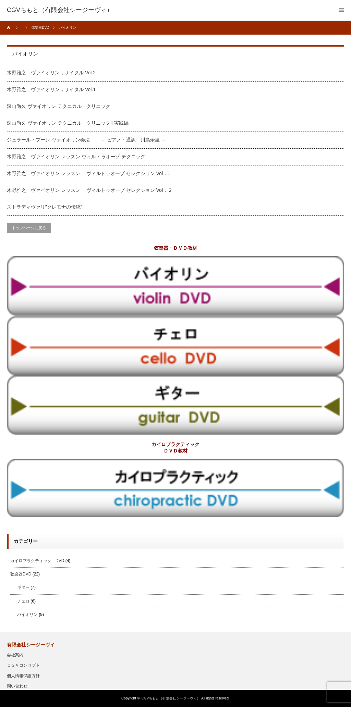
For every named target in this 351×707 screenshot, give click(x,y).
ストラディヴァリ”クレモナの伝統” (44, 207)
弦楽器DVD (20, 574)
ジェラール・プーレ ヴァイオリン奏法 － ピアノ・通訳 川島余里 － (86, 139)
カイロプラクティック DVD (37, 560)
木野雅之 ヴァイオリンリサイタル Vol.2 (51, 72)
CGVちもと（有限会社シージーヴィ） (171, 698)
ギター (23, 587)
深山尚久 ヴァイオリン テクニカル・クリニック (58, 106)
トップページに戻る (29, 228)
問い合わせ (17, 686)
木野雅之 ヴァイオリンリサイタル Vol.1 (51, 89)
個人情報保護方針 (23, 675)
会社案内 (15, 655)
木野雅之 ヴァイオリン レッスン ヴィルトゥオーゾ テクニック (76, 156)
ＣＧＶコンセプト (23, 665)
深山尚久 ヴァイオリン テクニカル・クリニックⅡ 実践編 (68, 123)
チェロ (23, 601)
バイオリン (27, 614)
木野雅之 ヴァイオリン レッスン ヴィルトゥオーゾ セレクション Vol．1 (88, 173)
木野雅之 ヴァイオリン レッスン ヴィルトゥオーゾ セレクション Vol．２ (89, 190)
